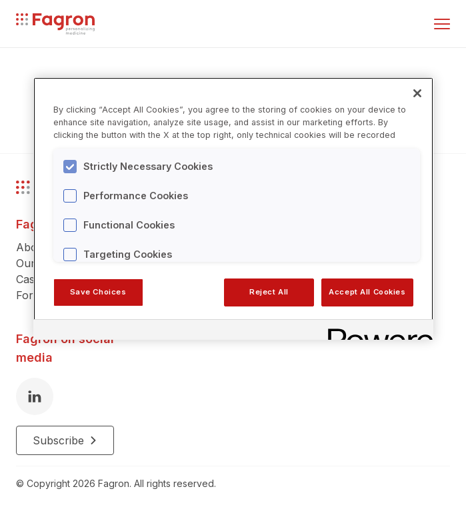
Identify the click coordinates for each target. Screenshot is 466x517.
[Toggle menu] (442, 24)
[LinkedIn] (34, 396)
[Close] (417, 93)
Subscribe (65, 440)
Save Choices (98, 291)
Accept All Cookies (367, 291)
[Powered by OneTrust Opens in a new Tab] (376, 331)
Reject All (269, 291)
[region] (233, 208)
